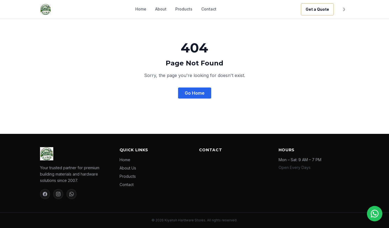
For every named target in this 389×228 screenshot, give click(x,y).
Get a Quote (317, 9)
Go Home (195, 93)
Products (183, 9)
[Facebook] (45, 194)
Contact (208, 9)
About (160, 9)
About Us (128, 168)
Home (140, 9)
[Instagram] (58, 194)
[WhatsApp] (71, 194)
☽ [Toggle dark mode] (343, 9)
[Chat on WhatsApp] (374, 213)
